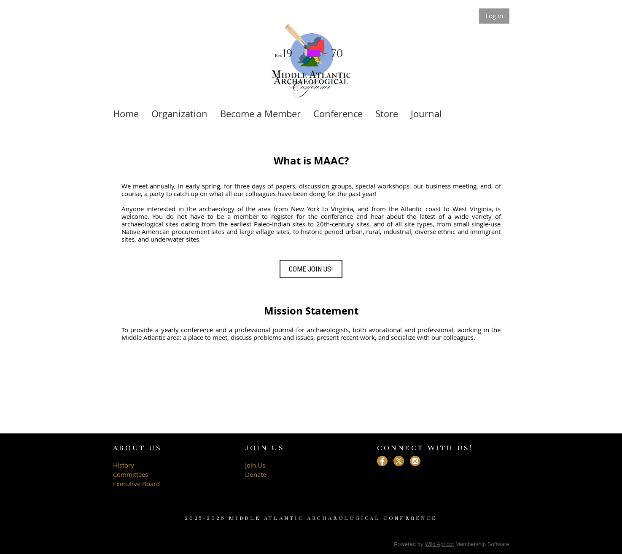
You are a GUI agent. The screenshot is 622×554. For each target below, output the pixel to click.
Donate (255, 474)
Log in (494, 15)
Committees (130, 474)
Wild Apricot (439, 544)
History (123, 465)
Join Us (255, 465)
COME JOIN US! (311, 269)
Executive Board (137, 483)
